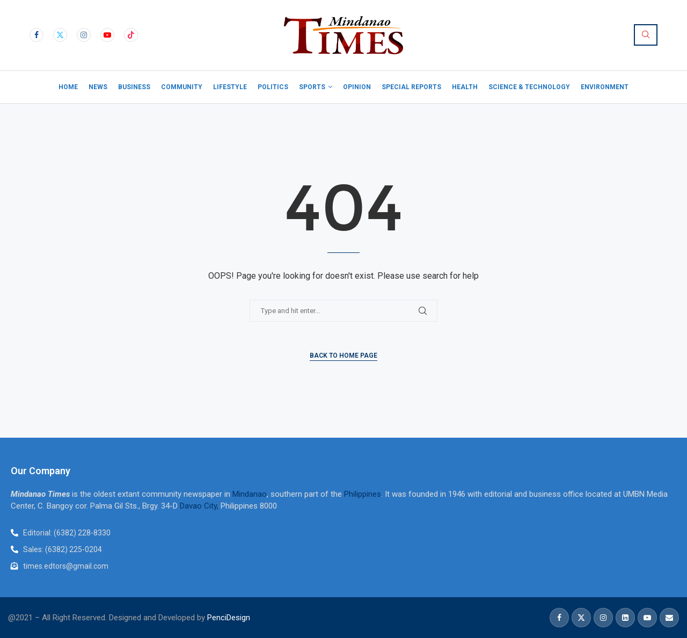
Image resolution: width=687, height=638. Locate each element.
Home (68, 87)
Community (181, 87)
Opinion (357, 87)
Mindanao (249, 494)
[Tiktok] (131, 35)
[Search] (645, 35)
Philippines (362, 494)
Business (134, 87)
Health (465, 87)
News (98, 87)
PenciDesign (228, 617)
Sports (312, 87)
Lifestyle (230, 87)
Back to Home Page (343, 355)
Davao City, (200, 506)
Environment (604, 87)
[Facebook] (36, 35)
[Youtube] (107, 35)
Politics (273, 87)
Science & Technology (529, 87)
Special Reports (411, 87)
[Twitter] (60, 35)
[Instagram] (84, 35)
